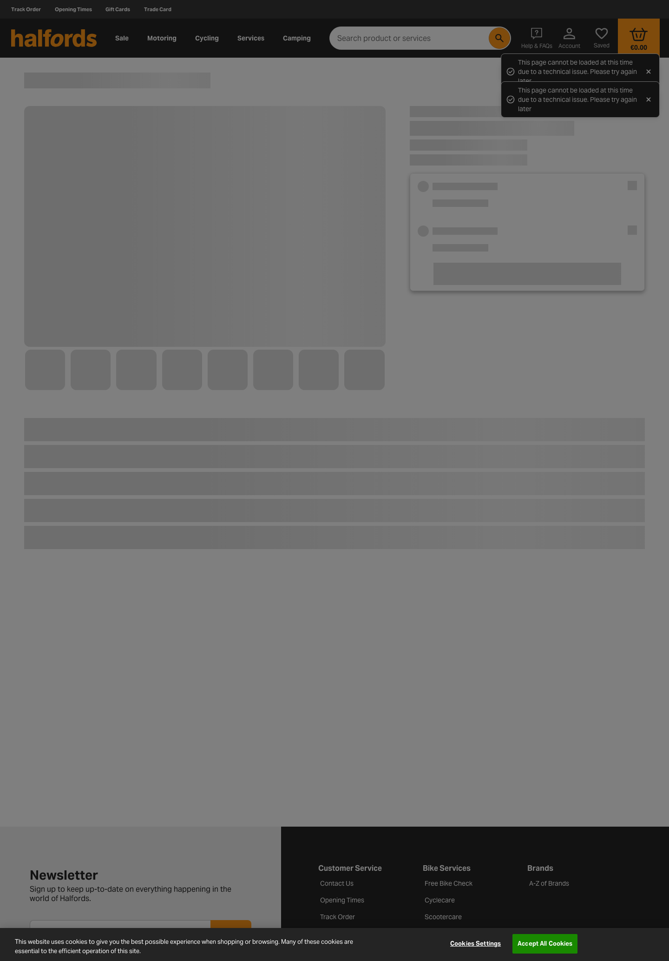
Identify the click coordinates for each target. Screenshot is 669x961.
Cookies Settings (475, 944)
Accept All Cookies (545, 944)
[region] (334, 944)
